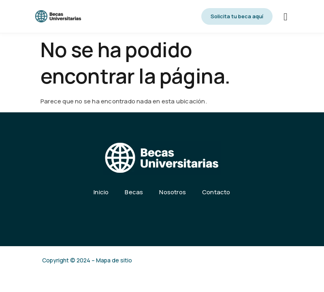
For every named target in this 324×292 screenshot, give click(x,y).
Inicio (101, 192)
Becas (134, 192)
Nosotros (172, 192)
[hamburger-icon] (286, 17)
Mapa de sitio (114, 260)
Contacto (216, 192)
